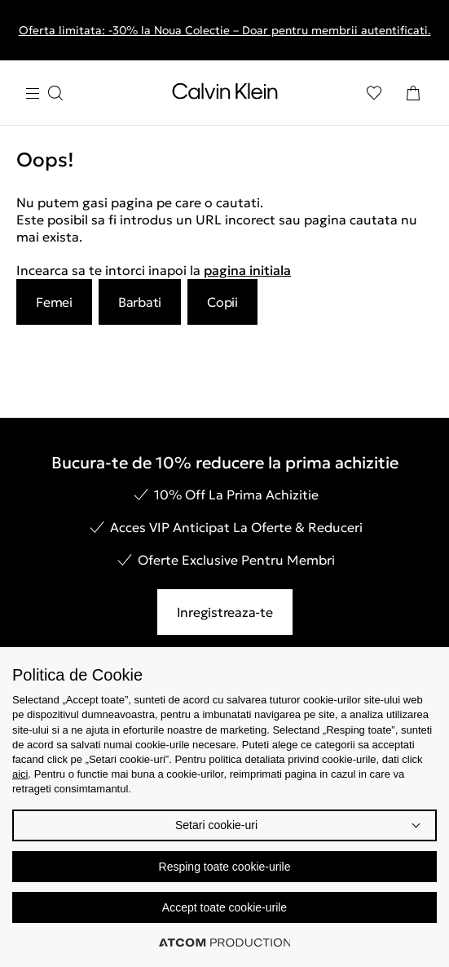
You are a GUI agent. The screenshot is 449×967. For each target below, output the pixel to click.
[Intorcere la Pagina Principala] (225, 94)
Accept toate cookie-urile (224, 907)
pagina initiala (247, 270)
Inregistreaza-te (225, 612)
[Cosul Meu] (413, 93)
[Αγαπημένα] (374, 93)
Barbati (139, 302)
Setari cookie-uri (216, 825)
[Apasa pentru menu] (44, 93)
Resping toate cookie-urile (225, 866)
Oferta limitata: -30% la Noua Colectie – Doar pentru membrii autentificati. (225, 30)
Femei (54, 302)
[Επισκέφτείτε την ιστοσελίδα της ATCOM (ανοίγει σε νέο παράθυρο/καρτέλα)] (225, 942)
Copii (222, 302)
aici (20, 774)
